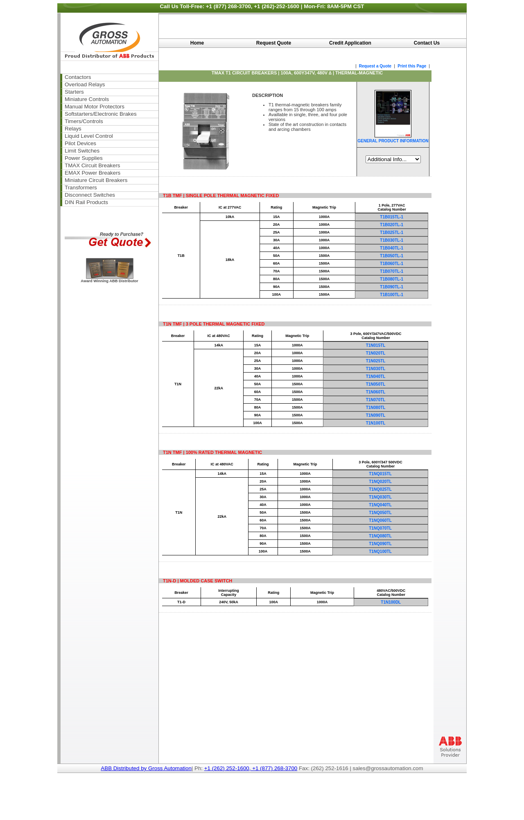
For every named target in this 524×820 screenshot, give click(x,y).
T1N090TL (376, 415)
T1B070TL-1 (391, 271)
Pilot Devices (80, 143)
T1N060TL (376, 392)
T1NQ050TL (380, 512)
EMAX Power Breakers (92, 173)
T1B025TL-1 (391, 232)
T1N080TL (376, 407)
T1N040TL (376, 376)
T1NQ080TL (380, 536)
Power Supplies (84, 158)
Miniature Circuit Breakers (96, 180)
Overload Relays (85, 84)
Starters (74, 92)
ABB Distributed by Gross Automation (146, 768)
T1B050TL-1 (391, 256)
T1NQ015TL (380, 474)
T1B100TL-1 (391, 294)
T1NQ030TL (380, 497)
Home (197, 43)
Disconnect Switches (90, 195)
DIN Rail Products (86, 202)
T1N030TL (376, 368)
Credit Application (350, 43)
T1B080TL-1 (391, 279)
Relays (73, 129)
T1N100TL (376, 423)
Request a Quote (374, 66)
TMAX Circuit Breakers (92, 165)
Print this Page (412, 66)
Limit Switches (82, 151)
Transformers (81, 187)
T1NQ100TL (380, 551)
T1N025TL (376, 361)
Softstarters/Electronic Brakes (101, 114)
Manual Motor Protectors (94, 106)
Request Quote (273, 43)
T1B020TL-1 (391, 224)
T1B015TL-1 (391, 217)
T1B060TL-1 (391, 263)
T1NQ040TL (380, 505)
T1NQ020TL (380, 481)
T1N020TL (376, 353)
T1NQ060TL (380, 520)
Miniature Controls (87, 99)
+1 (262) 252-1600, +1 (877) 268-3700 (251, 768)
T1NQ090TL (380, 543)
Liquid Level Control (89, 136)
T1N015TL (376, 345)
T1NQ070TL (380, 528)
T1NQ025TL (380, 489)
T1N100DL (391, 602)
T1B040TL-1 (391, 248)
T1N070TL (376, 400)
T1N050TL (376, 384)
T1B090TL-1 (391, 287)
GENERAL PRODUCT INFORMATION (393, 141)
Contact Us (427, 43)
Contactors (78, 77)
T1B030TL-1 (391, 240)
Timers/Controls (84, 121)
